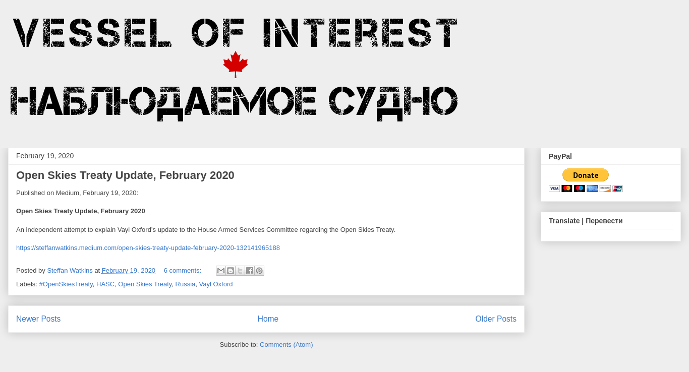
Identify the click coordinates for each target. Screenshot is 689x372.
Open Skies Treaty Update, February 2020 (125, 175)
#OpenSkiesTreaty (66, 284)
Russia (186, 284)
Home (268, 319)
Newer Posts (38, 319)
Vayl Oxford (216, 284)
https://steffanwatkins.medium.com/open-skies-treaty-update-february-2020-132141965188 (148, 248)
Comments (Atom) (286, 344)
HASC (105, 284)
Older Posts (496, 319)
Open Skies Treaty (144, 284)
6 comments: (183, 270)
